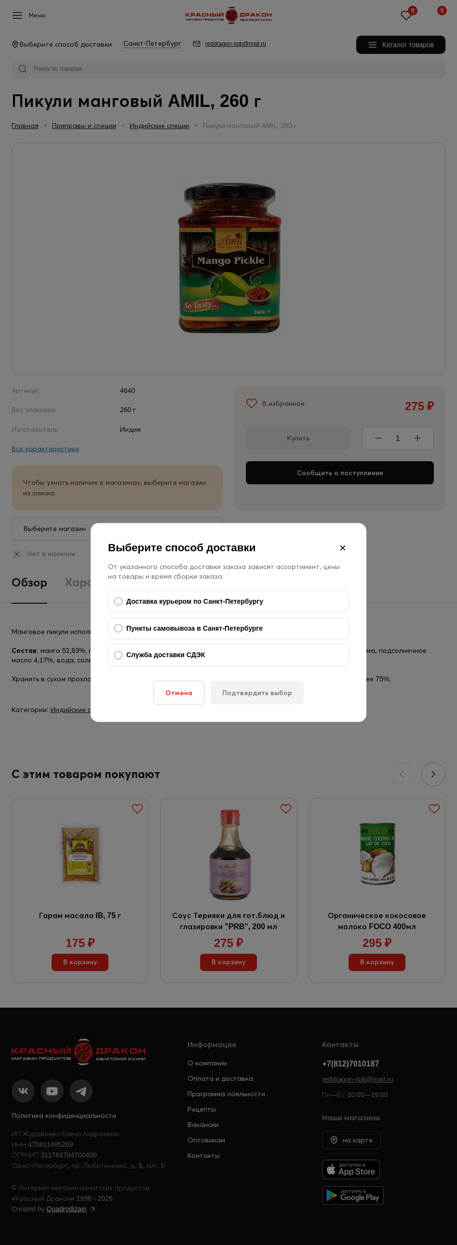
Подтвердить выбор (257, 692)
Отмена (178, 692)
